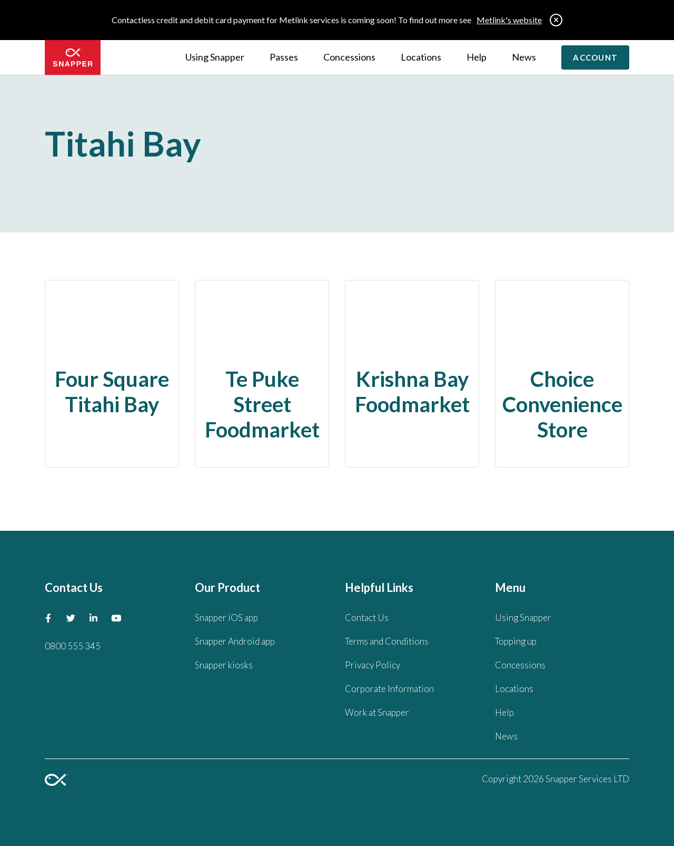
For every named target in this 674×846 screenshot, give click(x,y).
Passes (284, 57)
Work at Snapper (377, 712)
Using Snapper (214, 57)
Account (595, 57)
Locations (421, 57)
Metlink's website (509, 20)
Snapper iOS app (226, 617)
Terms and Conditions (387, 641)
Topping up (516, 641)
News (524, 57)
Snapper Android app (235, 641)
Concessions (349, 57)
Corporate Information (389, 688)
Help (477, 57)
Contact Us (367, 617)
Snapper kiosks (224, 664)
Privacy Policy (372, 664)
